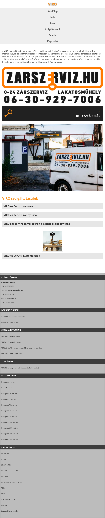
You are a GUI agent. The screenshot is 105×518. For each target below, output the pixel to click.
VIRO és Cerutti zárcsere (10, 336)
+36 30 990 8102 (7, 294)
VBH (3, 494)
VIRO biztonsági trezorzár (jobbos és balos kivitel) (20, 368)
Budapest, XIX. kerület (9, 439)
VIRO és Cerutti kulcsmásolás (12, 353)
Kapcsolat (52, 41)
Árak (52, 23)
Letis (52, 17)
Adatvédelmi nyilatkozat (10, 322)
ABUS (3, 459)
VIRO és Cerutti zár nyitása (11, 342)
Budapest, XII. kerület (9, 416)
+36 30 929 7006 (7, 286)
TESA (3, 488)
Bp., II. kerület (6, 388)
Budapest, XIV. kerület (9, 428)
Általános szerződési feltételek (13, 316)
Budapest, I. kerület (8, 382)
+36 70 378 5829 (7, 302)
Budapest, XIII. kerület (9, 422)
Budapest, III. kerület (9, 393)
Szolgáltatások (52, 29)
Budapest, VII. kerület (9, 405)
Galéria (52, 35)
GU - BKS (4, 505)
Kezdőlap (53, 11)
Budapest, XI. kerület (9, 411)
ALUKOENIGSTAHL (8, 499)
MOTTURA (5, 453)
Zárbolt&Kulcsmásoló (9, 511)
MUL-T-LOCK (6, 465)
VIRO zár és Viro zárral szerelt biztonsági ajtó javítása (21, 348)
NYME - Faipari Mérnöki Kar (11, 482)
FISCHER (4, 476)
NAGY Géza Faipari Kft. (10, 471)
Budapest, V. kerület (9, 399)
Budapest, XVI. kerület (9, 434)
